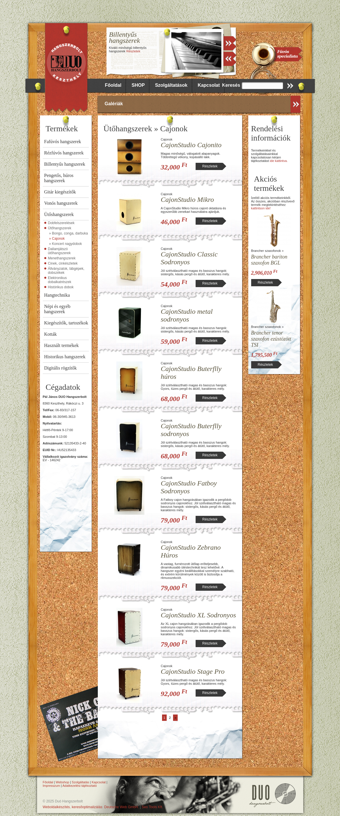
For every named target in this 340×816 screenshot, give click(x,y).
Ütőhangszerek (59, 228)
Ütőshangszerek (59, 214)
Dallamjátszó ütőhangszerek (59, 251)
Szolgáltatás (80, 782)
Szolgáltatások (171, 85)
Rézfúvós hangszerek (64, 152)
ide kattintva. (279, 161)
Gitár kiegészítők (60, 191)
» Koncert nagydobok (65, 244)
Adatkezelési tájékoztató (80, 785)
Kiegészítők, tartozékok (66, 322)
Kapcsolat (209, 85)
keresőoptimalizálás (87, 807)
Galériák (114, 103)
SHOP (138, 85)
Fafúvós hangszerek (62, 141)
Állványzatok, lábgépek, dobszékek (66, 271)
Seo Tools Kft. (152, 807)
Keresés (231, 85)
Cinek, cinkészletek (63, 263)
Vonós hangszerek (61, 203)
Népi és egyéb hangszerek (57, 309)
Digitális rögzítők (60, 367)
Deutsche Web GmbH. (121, 807)
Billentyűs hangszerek (64, 164)
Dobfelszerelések (61, 223)
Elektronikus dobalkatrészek (59, 280)
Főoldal (113, 85)
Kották (50, 334)
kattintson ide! (261, 208)
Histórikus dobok (61, 287)
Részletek (133, 51)
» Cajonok (57, 239)
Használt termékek (61, 345)
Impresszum (51, 785)
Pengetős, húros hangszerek (58, 178)
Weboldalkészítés (56, 807)
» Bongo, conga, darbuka (68, 233)
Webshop (62, 782)
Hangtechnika (57, 295)
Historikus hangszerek (65, 356)
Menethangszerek (62, 258)
